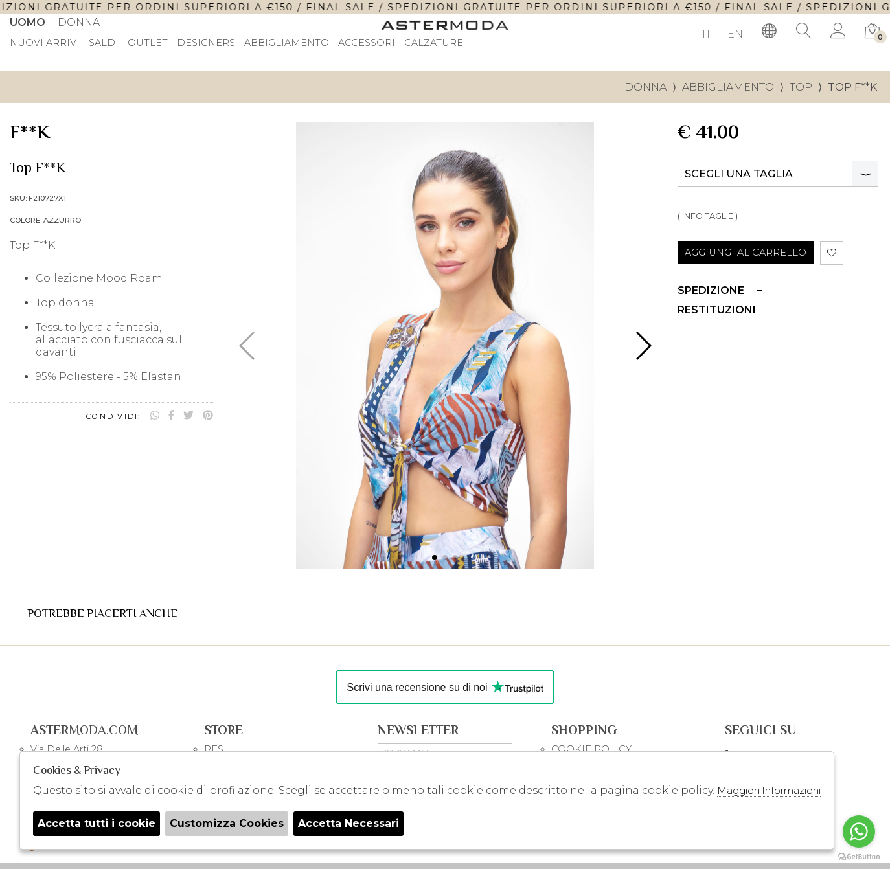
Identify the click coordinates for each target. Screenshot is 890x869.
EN (735, 34)
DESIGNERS (206, 43)
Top (801, 87)
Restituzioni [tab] (720, 310)
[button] (434, 557)
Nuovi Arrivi (45, 43)
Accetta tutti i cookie (96, 823)
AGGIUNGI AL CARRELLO (745, 252)
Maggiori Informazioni (769, 790)
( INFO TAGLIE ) (708, 216)
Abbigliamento (286, 43)
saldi (104, 43)
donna (645, 87)
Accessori (366, 43)
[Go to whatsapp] (859, 831)
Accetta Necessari (348, 823)
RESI (215, 749)
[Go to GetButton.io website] (859, 856)
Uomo (27, 22)
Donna (79, 22)
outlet (148, 43)
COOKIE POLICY (591, 749)
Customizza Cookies (227, 823)
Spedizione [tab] (720, 290)
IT (706, 34)
